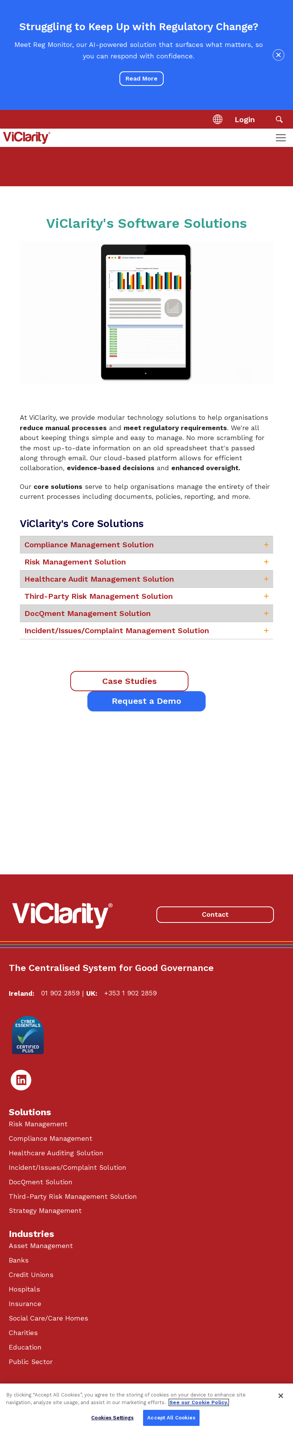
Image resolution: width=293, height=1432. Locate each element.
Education (25, 1347)
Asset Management (41, 1246)
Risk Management (38, 1124)
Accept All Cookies (171, 1418)
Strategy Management (45, 1210)
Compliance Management (50, 1138)
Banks (19, 1260)
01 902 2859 (60, 993)
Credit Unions (31, 1275)
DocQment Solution (40, 1182)
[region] (146, 1408)
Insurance (25, 1304)
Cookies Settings (112, 1418)
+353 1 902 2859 (130, 993)
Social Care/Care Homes (48, 1318)
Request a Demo (146, 701)
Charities (23, 1333)
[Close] (280, 1395)
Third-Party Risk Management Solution (73, 1196)
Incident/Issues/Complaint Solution (67, 1167)
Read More (142, 78)
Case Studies (129, 681)
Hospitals (24, 1289)
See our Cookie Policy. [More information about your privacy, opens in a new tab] (198, 1402)
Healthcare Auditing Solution (56, 1153)
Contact (215, 914)
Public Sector (31, 1362)
